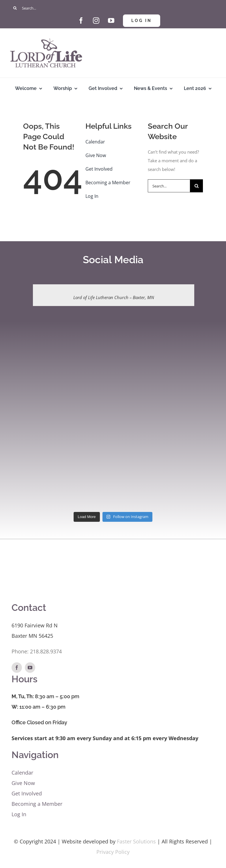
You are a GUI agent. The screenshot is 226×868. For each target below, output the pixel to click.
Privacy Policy (113, 851)
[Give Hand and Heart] (66, 16)
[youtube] (111, 20)
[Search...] (113, 7)
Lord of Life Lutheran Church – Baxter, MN (113, 297)
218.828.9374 (46, 651)
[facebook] (81, 20)
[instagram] (96, 20)
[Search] (15, 7)
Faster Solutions (136, 841)
